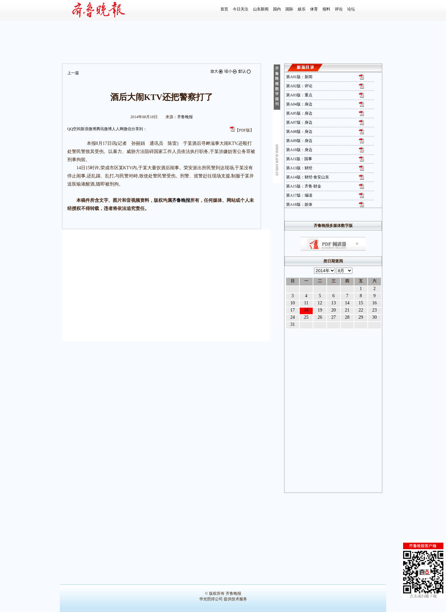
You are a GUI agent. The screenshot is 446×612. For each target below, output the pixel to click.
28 (347, 317)
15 (361, 302)
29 (361, 317)
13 (333, 302)
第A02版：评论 (299, 86)
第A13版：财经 (299, 168)
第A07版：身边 (299, 122)
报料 (326, 9)
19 (320, 310)
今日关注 (240, 9)
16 (374, 302)
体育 (314, 9)
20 (333, 310)
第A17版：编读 (299, 195)
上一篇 (73, 73)
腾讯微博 (104, 129)
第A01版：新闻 (299, 77)
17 (292, 310)
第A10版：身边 (299, 149)
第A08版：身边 (299, 131)
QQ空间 (74, 129)
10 (292, 302)
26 (320, 317)
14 (347, 302)
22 (361, 310)
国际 (289, 9)
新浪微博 (88, 129)
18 (306, 310)
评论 (339, 9)
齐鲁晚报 (185, 117)
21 (347, 310)
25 (306, 317)
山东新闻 (261, 9)
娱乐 (302, 9)
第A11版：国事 (299, 159)
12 (320, 302)
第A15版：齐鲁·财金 (303, 186)
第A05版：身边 (299, 113)
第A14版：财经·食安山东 (307, 177)
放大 (216, 71)
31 (292, 324)
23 (374, 310)
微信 (127, 129)
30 (374, 317)
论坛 (351, 9)
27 (333, 317)
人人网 (118, 129)
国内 (277, 9)
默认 (244, 71)
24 (292, 317)
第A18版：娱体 (299, 204)
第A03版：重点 (299, 95)
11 (306, 302)
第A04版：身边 (299, 104)
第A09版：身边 (299, 140)
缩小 (230, 71)
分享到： (139, 129)
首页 (224, 9)
